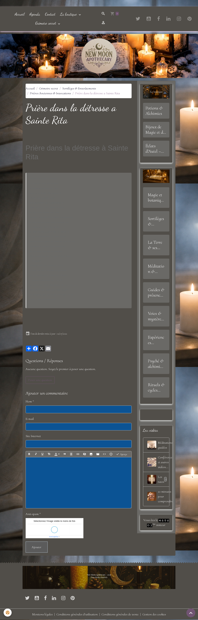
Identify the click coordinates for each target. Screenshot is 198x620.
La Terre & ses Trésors (155, 245)
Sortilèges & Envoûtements (79, 88)
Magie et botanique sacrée (155, 197)
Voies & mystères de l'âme (155, 316)
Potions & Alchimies (154, 110)
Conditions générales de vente (120, 614)
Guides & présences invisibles (156, 292)
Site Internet (33, 436)
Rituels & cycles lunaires (156, 387)
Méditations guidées (158, 445)
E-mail (30, 419)
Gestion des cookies (154, 614)
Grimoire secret (46, 23)
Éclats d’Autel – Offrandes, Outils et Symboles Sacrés (154, 148)
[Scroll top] (190, 612)
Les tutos (157, 479)
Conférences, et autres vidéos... (158, 462)
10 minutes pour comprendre (158, 496)
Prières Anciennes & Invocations (50, 93)
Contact (50, 14)
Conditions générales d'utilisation (77, 614)
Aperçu (121, 454)
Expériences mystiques (156, 340)
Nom (29, 401)
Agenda (34, 14)
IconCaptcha (53, 537)
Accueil (20, 14)
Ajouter (36, 547)
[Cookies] (8, 613)
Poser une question (40, 380)
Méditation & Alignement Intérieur (156, 268)
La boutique (69, 14)
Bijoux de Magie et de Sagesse (155, 129)
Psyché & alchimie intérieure (156, 363)
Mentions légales (42, 614)
